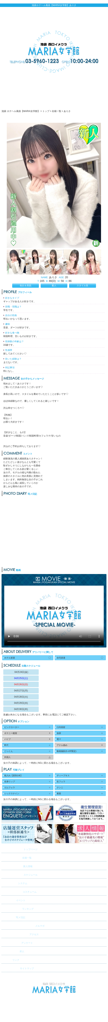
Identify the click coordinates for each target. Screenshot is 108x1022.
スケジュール (20, 874)
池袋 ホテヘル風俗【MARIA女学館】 (54, 1003)
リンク (11, 959)
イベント (14, 899)
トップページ (20, 848)
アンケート (18, 942)
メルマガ (24, 925)
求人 (13, 951)
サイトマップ (18, 968)
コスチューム (20, 891)
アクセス (21, 934)
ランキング (18, 908)
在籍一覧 (17, 857)
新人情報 (18, 865)
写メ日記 (14, 917)
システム (15, 882)
